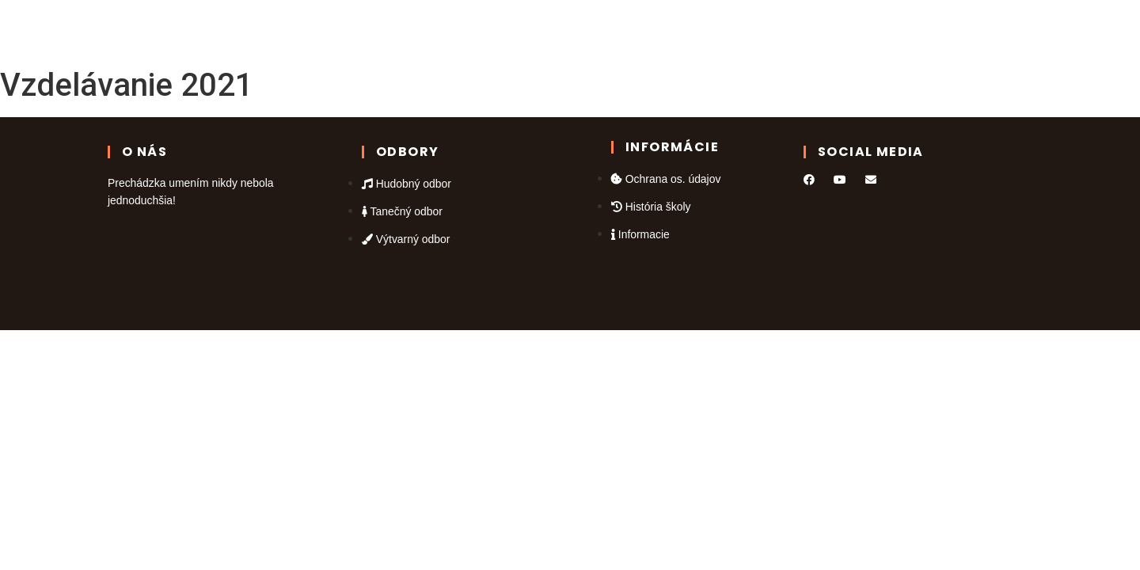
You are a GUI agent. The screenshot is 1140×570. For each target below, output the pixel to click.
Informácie (777, 29)
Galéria (626, 29)
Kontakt (694, 29)
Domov (352, 29)
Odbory (423, 29)
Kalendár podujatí (522, 29)
